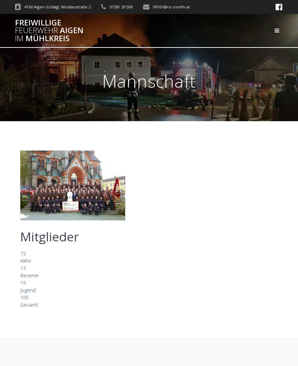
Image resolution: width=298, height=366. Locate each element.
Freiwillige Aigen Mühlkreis (49, 30)
